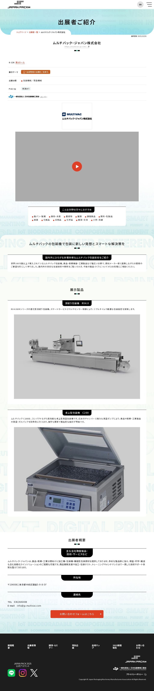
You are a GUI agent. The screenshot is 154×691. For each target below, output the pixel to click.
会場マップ (96, 646)
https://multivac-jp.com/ (76, 47)
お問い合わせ (140, 646)
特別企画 (75, 646)
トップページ (21, 32)
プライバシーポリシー (136, 674)
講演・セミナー (53, 646)
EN (140, 4)
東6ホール (20, 62)
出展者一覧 (33, 32)
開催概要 (11, 646)
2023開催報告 (117, 646)
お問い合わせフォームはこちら (77, 614)
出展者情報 (31, 646)
